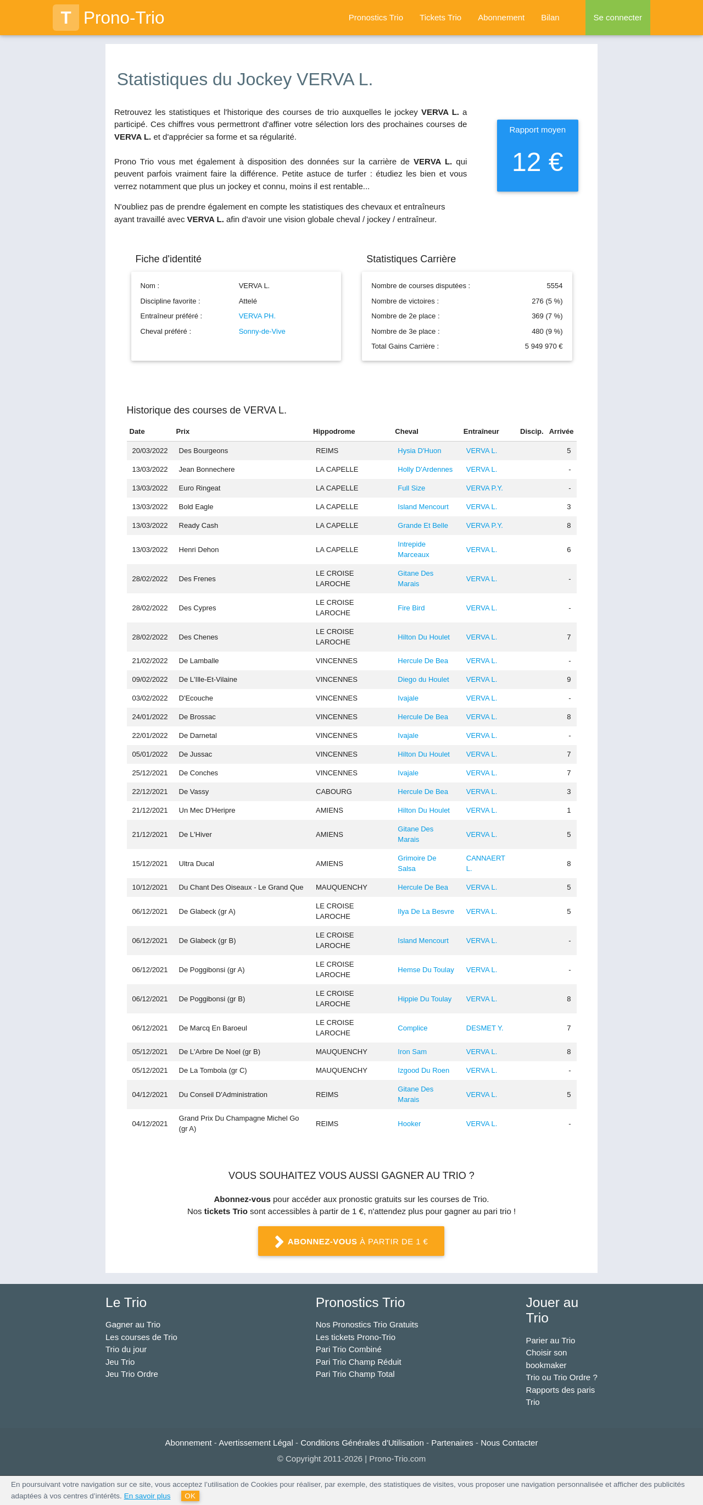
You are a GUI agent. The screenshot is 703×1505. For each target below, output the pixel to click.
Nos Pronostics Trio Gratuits (367, 1324)
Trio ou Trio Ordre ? (561, 1377)
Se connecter (618, 17)
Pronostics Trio (376, 17)
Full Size (411, 488)
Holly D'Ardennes (425, 469)
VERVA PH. (257, 316)
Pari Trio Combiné (349, 1349)
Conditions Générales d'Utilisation (362, 1442)
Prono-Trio (109, 17)
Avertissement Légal (256, 1442)
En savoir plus (147, 1496)
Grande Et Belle (423, 525)
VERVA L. (482, 450)
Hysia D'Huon (419, 450)
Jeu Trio (120, 1361)
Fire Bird (411, 608)
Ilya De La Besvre (426, 911)
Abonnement (501, 17)
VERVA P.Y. (484, 488)
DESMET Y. (485, 1028)
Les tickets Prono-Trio (355, 1337)
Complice (412, 1028)
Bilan (550, 17)
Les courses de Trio (141, 1337)
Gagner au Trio (132, 1324)
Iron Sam (412, 1052)
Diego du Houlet (423, 679)
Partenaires (452, 1442)
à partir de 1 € (351, 1242)
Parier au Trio (550, 1340)
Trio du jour (126, 1349)
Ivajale (408, 698)
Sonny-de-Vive (262, 331)
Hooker (409, 1124)
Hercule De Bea (423, 661)
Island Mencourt (423, 507)
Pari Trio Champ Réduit (358, 1361)
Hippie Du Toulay (424, 999)
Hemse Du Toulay (426, 970)
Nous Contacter (509, 1442)
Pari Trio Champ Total (355, 1374)
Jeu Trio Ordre (131, 1374)
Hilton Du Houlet (424, 637)
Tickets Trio (440, 17)
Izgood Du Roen (423, 1070)
